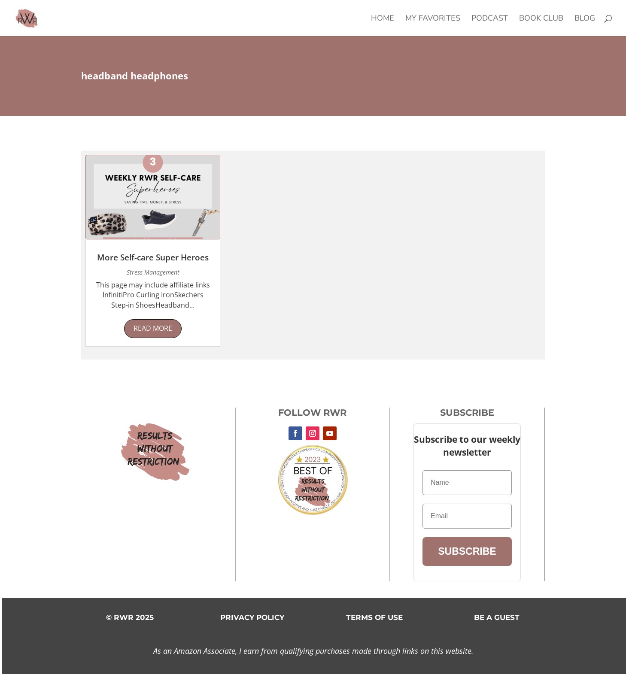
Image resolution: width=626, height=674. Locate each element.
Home (382, 19)
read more (153, 328)
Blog (584, 19)
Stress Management (153, 272)
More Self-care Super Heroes (153, 257)
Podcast (489, 19)
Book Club (541, 19)
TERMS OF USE (374, 617)
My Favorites (432, 19)
